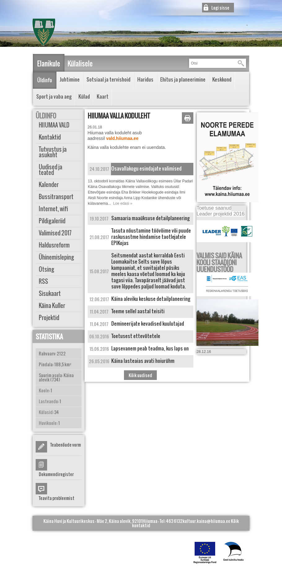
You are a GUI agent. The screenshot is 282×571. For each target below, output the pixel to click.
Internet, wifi (53, 209)
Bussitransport (56, 197)
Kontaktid (50, 137)
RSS (43, 281)
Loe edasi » (122, 203)
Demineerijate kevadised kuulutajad (147, 323)
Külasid (46, 412)
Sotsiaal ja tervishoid (108, 79)
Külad (84, 96)
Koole (44, 390)
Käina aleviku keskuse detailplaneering (150, 298)
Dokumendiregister (56, 474)
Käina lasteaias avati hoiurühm (142, 360)
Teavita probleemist (56, 498)
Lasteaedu (48, 401)
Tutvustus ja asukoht (53, 152)
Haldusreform (54, 245)
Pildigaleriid (52, 221)
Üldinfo (44, 80)
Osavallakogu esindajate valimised (146, 168)
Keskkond (221, 79)
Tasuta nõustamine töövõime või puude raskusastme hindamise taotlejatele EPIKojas (151, 237)
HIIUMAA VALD (54, 125)
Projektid (49, 318)
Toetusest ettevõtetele (135, 336)
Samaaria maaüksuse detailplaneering (150, 218)
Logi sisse (220, 7)
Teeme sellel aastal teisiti (138, 311)
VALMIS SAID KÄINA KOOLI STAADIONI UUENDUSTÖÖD (219, 262)
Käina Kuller (52, 305)
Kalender (49, 185)
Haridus (145, 79)
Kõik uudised (140, 375)
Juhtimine (70, 79)
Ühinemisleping (56, 257)
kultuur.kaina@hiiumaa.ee (206, 521)
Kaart (102, 96)
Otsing (46, 269)
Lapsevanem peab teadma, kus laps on (150, 348)
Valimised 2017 (55, 233)
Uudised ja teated (50, 170)
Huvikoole (48, 423)
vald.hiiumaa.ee (122, 138)
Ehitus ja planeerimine (182, 79)
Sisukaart (50, 293)
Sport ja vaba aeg (54, 96)
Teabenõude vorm (65, 444)
